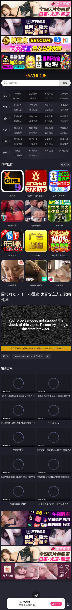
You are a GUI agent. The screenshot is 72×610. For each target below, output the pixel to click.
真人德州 (33, 93)
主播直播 (49, 109)
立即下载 (56, 603)
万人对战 (49, 93)
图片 (5, 129)
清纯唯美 (33, 132)
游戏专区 (64, 93)
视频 (5, 107)
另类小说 (33, 144)
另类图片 (64, 132)
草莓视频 (49, 150)
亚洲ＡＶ (18, 105)
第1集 (5, 356)
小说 (5, 141)
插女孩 (18, 150)
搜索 (65, 83)
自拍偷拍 (33, 105)
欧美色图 (49, 127)
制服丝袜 (18, 121)
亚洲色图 (33, 127)
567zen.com (36, 76)
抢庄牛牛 (64, 98)
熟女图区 (49, 132)
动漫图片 (64, 127)
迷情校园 (18, 144)
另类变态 (64, 121)
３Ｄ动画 (64, 105)
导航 (5, 152)
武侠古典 (64, 139)
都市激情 (18, 139)
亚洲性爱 (18, 116)
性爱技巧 (64, 144)
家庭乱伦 (33, 139)
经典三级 (33, 121)
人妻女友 (49, 139)
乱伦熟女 (49, 121)
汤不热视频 (64, 150)
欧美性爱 (64, 116)
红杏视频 (18, 155)
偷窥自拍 (18, 127)
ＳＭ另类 (64, 109)
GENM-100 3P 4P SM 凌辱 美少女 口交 (31, 356)
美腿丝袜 (18, 132)
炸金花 (33, 98)
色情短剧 (33, 155)
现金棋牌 (49, 98)
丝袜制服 (33, 109)
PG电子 (18, 93)
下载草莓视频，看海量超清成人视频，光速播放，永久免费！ (39, 348)
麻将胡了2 (17, 98)
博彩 (5, 95)
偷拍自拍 (33, 116)
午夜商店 (33, 150)
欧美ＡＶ (49, 105)
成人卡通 (49, 116)
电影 (5, 118)
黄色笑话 (49, 144)
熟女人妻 (18, 109)
